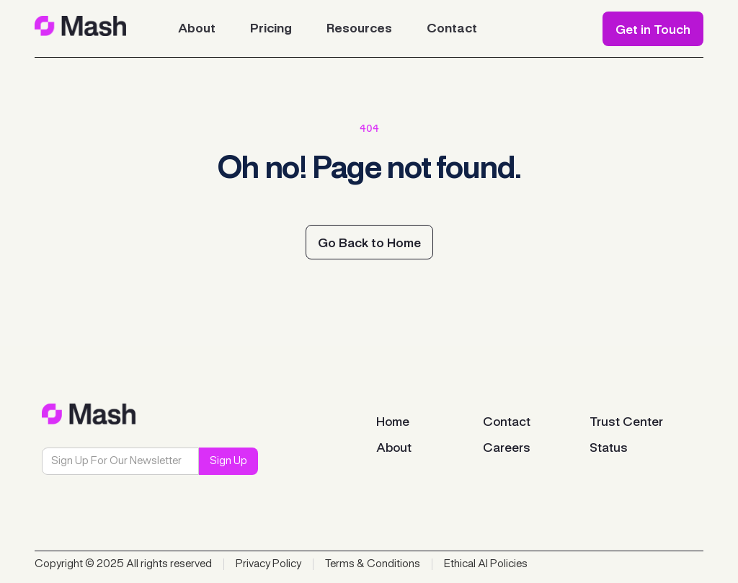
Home (392, 422)
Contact (506, 422)
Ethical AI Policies (486, 564)
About (394, 448)
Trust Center (626, 422)
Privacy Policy (268, 564)
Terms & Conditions (372, 564)
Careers (506, 448)
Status (609, 448)
